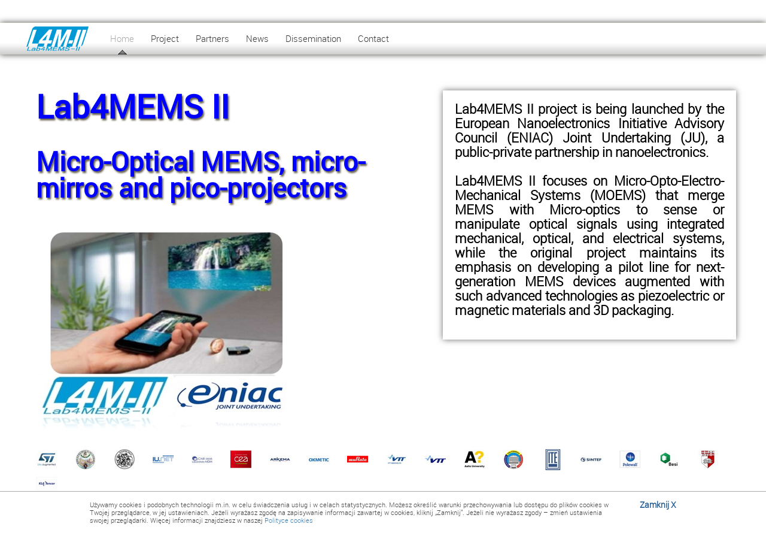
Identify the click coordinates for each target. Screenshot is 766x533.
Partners (212, 38)
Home (122, 38)
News (257, 38)
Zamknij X (658, 504)
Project (165, 38)
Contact (373, 38)
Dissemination (313, 38)
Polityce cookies (289, 520)
